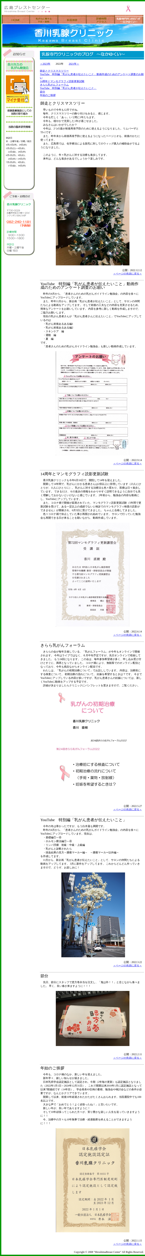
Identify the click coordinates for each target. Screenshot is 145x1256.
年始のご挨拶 (48, 95)
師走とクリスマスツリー (54, 70)
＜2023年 (45, 63)
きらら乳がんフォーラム (54, 84)
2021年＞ (74, 63)
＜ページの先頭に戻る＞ (127, 273)
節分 (42, 91)
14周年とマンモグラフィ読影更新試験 (62, 81)
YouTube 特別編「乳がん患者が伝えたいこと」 (68, 88)
